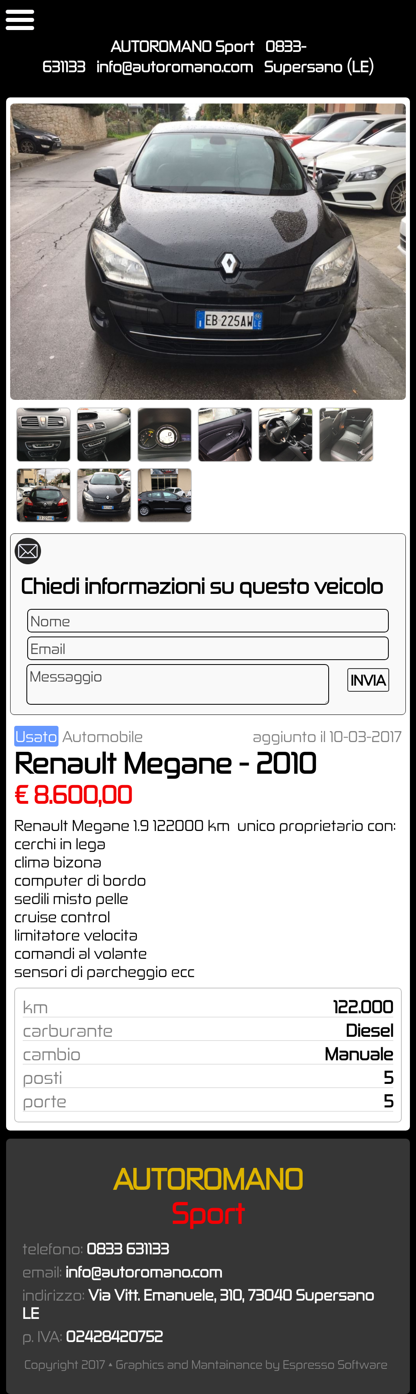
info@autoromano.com (174, 66)
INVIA (368, 679)
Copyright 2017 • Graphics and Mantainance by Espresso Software (206, 1364)
